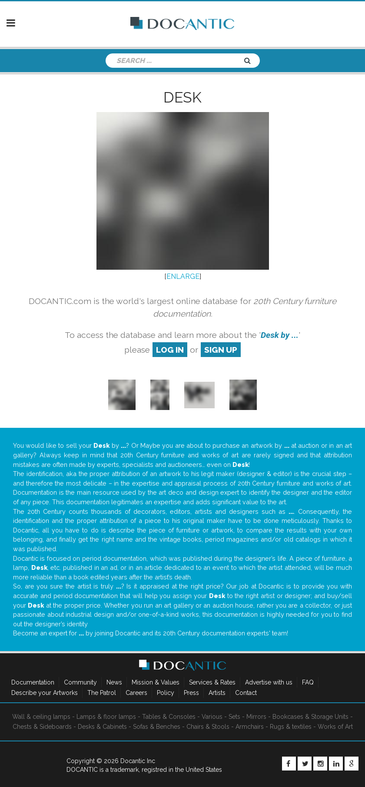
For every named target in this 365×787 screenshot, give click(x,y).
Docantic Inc (137, 760)
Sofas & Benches (156, 726)
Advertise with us (268, 682)
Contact (246, 692)
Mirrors (256, 716)
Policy (165, 692)
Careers (136, 692)
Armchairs (250, 726)
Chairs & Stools (207, 726)
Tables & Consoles (169, 716)
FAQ (308, 682)
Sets (234, 716)
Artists (217, 692)
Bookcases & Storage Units (310, 716)
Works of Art (335, 726)
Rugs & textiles (291, 726)
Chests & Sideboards (42, 726)
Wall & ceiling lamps (41, 716)
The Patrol (101, 692)
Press (191, 692)
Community (80, 682)
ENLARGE (182, 276)
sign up (220, 349)
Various (212, 716)
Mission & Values (155, 682)
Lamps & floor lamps (106, 716)
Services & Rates (212, 682)
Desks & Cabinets (102, 726)
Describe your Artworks (44, 692)
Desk (182, 97)
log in (170, 349)
